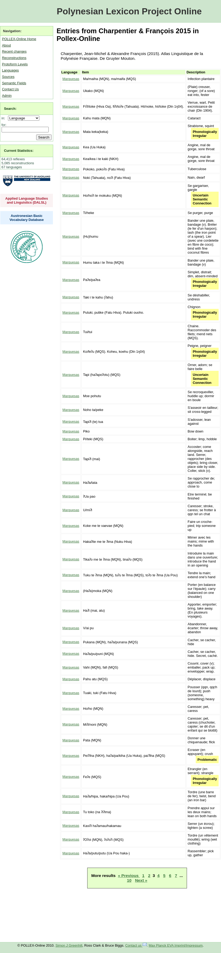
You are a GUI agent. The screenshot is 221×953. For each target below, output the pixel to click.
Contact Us (10, 89)
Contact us (136, 945)
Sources (8, 77)
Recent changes (14, 51)
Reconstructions (14, 58)
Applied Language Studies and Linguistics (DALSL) (26, 200)
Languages (10, 70)
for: (4, 125)
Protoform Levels (15, 64)
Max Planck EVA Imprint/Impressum (176, 945)
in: (4, 118)
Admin (6, 96)
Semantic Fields (14, 83)
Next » (141, 880)
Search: (10, 109)
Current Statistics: (19, 151)
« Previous (129, 875)
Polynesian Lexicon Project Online (129, 11)
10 (129, 880)
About (6, 45)
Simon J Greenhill (69, 945)
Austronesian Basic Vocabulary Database (27, 218)
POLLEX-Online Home (19, 39)
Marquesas (70, 79)
